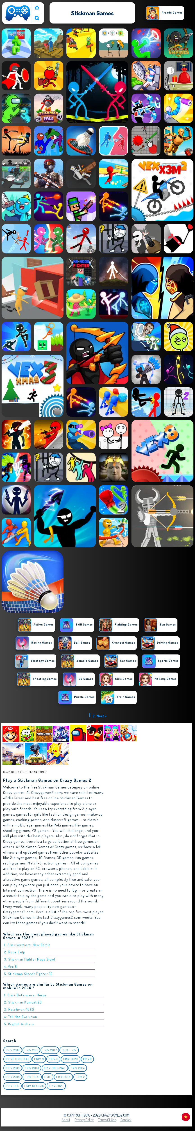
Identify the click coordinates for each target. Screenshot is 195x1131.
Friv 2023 (56, 1086)
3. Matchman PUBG (19, 1009)
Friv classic (34, 1086)
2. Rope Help (14, 952)
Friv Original (55, 1068)
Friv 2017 (50, 1050)
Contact (126, 1119)
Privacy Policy (84, 1119)
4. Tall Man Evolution (20, 1017)
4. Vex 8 (10, 966)
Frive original (17, 1059)
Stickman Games (35, 772)
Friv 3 (39, 1059)
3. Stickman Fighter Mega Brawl (29, 959)
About (66, 1119)
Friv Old (12, 1086)
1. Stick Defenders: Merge (25, 995)
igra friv (69, 1050)
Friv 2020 (70, 1059)
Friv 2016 (63, 1077)
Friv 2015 (13, 1068)
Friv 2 (80, 1077)
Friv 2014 (78, 1068)
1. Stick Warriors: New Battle (27, 945)
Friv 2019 (32, 1068)
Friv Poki (32, 1077)
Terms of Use (107, 1119)
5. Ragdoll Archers (19, 1024)
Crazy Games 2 (12, 772)
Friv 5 (53, 1059)
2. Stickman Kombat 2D (23, 1002)
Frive (87, 1059)
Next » (102, 716)
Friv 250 (31, 1050)
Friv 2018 (13, 1050)
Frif (47, 1077)
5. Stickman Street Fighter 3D (28, 974)
